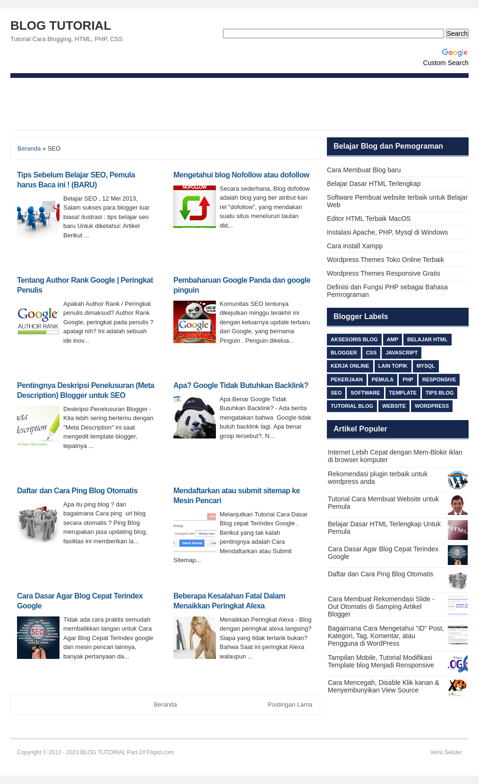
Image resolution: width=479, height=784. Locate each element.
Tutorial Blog (352, 406)
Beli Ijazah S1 (192, 752)
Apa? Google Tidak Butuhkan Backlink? (240, 385)
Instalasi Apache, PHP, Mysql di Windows (387, 232)
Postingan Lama (290, 704)
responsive (439, 379)
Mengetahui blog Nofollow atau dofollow (241, 175)
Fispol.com (160, 752)
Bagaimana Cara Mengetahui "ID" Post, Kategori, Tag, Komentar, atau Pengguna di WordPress (386, 635)
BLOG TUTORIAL (60, 25)
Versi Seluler (446, 752)
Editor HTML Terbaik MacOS (369, 218)
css (371, 352)
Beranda (29, 148)
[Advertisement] (239, 104)
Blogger (344, 352)
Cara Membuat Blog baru (364, 170)
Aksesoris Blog (354, 339)
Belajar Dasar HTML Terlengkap (373, 183)
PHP (407, 379)
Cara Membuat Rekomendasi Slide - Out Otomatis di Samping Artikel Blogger (381, 606)
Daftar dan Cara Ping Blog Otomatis (77, 491)
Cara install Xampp (355, 246)
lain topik (393, 366)
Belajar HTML (427, 339)
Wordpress (432, 406)
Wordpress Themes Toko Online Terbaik (385, 259)
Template (403, 393)
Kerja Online (350, 366)
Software (365, 393)
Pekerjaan (347, 379)
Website (394, 406)
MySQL (426, 366)
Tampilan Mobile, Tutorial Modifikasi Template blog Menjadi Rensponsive (381, 661)
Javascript (401, 352)
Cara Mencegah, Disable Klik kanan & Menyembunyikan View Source (383, 686)
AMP (392, 339)
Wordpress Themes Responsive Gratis (383, 273)
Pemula (382, 379)
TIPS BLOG (439, 393)
